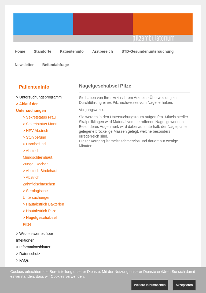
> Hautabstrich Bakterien (43, 204)
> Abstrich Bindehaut (40, 171)
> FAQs (22, 260)
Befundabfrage (55, 65)
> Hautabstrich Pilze (39, 211)
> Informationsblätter (33, 247)
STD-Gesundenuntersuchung (148, 51)
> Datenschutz (28, 254)
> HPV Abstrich (35, 130)
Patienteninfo (72, 51)
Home (20, 51)
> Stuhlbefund (34, 137)
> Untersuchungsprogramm (39, 97)
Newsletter (24, 65)
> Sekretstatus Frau (39, 117)
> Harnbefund (34, 144)
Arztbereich (102, 51)
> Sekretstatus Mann (40, 124)
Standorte (42, 51)
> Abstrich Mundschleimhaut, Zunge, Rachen (38, 157)
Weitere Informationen (150, 285)
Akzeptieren (184, 285)
